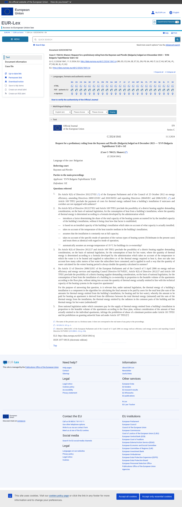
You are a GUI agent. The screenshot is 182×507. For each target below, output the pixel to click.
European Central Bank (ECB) (133, 436)
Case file (9, 66)
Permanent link (13, 77)
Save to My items (14, 85)
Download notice (13, 81)
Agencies (126, 469)
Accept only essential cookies (157, 496)
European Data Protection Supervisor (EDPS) (140, 457)
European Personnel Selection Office (137, 463)
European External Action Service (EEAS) (138, 442)
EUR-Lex (10, 22)
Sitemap (66, 374)
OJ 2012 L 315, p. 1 (64, 325)
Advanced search (173, 45)
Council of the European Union (134, 427)
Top (55, 345)
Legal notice (67, 384)
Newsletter (126, 371)
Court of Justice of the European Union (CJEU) (140, 433)
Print (174, 33)
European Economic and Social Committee (139, 445)
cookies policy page (59, 495)
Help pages (67, 368)
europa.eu (21, 421)
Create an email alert (15, 89)
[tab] (112, 76)
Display (112, 112)
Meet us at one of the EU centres (76, 430)
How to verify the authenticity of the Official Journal (74, 100)
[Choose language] (62, 112)
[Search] (177, 39)
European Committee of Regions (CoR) (137, 448)
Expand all (158, 72)
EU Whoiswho (127, 393)
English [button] (174, 12)
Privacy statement (70, 393)
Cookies (66, 460)
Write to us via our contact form (75, 427)
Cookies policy (68, 387)
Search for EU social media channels (77, 441)
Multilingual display (60, 106)
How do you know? (61, 2)
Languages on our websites (74, 451)
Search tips (39, 45)
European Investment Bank (133, 451)
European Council (129, 424)
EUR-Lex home (18, 32)
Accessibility (68, 390)
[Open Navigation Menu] (15, 39)
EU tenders (126, 387)
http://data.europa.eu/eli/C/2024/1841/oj (99, 61)
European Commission (131, 430)
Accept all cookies (128, 496)
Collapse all (170, 72)
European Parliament (130, 421)
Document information (16, 62)
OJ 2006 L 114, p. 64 (77, 331)
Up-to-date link (12, 73)
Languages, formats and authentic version (70, 76)
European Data (128, 384)
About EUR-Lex (128, 368)
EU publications (128, 396)
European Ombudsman (131, 454)
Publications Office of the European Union (42, 367)
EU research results (130, 390)
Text (8, 57)
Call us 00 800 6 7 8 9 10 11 (73, 421)
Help (165, 33)
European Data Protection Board (135, 460)
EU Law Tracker (128, 404)
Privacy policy (68, 454)
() (126, 152)
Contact (66, 371)
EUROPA (7, 32)
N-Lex (124, 401)
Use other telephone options (74, 424)
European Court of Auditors (133, 439)
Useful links (127, 374)
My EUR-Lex (158, 12)
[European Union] (10, 417)
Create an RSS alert (15, 93)
